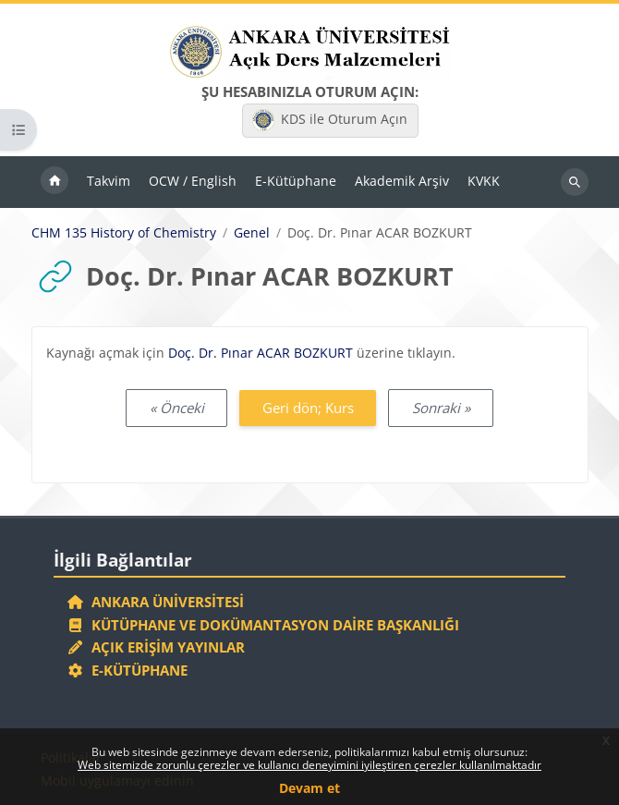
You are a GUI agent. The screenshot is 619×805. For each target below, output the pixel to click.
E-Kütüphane (127, 670)
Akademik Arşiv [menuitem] (402, 180)
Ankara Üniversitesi (155, 601)
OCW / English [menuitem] (193, 180)
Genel (252, 233)
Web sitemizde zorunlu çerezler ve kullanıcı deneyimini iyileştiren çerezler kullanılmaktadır (309, 765)
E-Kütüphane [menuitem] (295, 180)
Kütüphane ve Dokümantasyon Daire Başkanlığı (263, 625)
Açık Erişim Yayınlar (158, 647)
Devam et (309, 788)
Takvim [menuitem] (108, 180)
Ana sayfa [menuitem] (54, 182)
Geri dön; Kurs (308, 407)
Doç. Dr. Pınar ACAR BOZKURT (260, 352)
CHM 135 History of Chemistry (123, 233)
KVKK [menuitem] (483, 180)
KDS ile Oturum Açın (329, 120)
